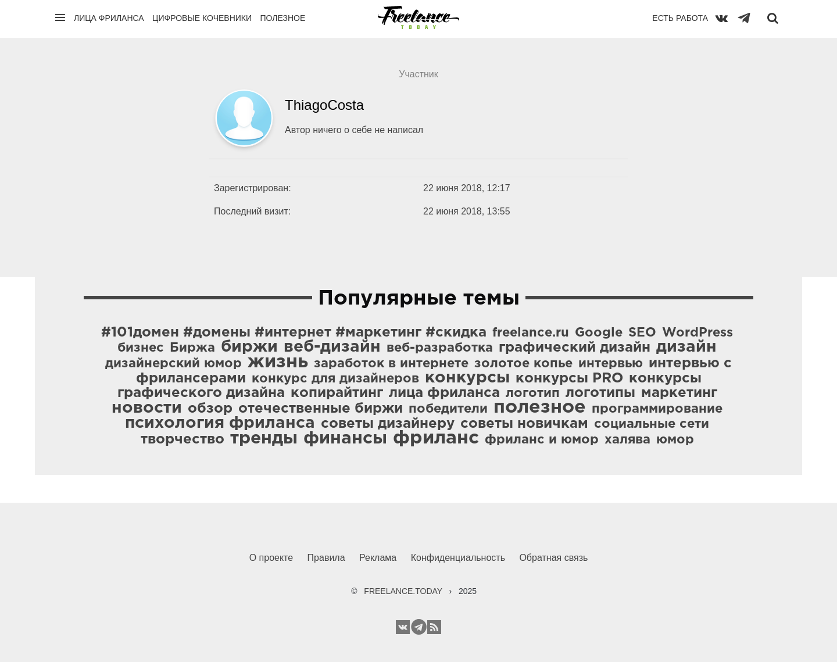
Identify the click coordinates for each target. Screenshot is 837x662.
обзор (210, 408)
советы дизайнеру (388, 423)
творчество (182, 439)
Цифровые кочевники (202, 18)
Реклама (377, 558)
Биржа (192, 348)
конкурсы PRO (569, 378)
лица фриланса (444, 393)
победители (448, 409)
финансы (345, 438)
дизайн (686, 347)
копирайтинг (337, 393)
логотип (533, 393)
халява (627, 440)
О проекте (271, 558)
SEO (642, 333)
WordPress (697, 333)
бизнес (140, 348)
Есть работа (680, 18)
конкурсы (467, 378)
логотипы (600, 393)
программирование (657, 409)
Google (599, 333)
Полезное (282, 18)
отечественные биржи (320, 408)
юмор (675, 440)
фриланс (436, 438)
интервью (610, 364)
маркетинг (679, 393)
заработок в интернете (391, 364)
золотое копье (523, 364)
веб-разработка (440, 348)
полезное (539, 407)
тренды (264, 438)
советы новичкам (524, 423)
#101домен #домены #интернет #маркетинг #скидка (294, 332)
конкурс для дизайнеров (335, 379)
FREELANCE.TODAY (403, 591)
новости (147, 408)
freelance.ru (530, 333)
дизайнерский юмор (173, 364)
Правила (326, 558)
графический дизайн (574, 347)
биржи (249, 347)
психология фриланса (220, 423)
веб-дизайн (332, 347)
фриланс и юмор (542, 440)
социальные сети (651, 424)
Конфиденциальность (458, 558)
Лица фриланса (109, 18)
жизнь (278, 362)
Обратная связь (553, 558)
